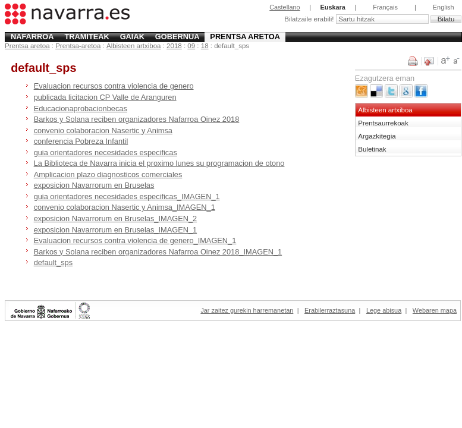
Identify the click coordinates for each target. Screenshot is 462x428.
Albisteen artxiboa (133, 45)
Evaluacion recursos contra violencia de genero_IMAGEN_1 (135, 240)
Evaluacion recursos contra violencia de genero (114, 85)
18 (205, 45)
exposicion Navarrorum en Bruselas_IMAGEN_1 (115, 229)
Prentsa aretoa (245, 36)
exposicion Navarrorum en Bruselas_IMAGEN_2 (115, 218)
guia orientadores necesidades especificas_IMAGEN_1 (127, 196)
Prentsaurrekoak (383, 123)
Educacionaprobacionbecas (80, 108)
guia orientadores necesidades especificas (105, 152)
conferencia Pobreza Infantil (81, 141)
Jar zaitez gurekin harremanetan (246, 310)
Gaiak (132, 36)
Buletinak (372, 149)
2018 (174, 45)
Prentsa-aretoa (77, 45)
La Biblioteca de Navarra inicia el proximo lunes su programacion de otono (159, 163)
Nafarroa (32, 36)
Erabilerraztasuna (329, 310)
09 (191, 45)
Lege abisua (383, 310)
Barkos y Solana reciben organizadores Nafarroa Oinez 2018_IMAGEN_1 (158, 251)
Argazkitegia (376, 136)
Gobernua (177, 36)
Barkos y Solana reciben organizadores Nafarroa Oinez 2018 (137, 119)
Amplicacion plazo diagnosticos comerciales (108, 174)
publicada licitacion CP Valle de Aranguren (105, 97)
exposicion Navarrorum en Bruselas (94, 185)
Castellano (284, 7)
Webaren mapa (435, 310)
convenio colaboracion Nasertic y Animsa (103, 130)
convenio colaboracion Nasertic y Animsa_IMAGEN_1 (124, 207)
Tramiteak (86, 36)
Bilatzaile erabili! (309, 19)
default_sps (53, 262)
